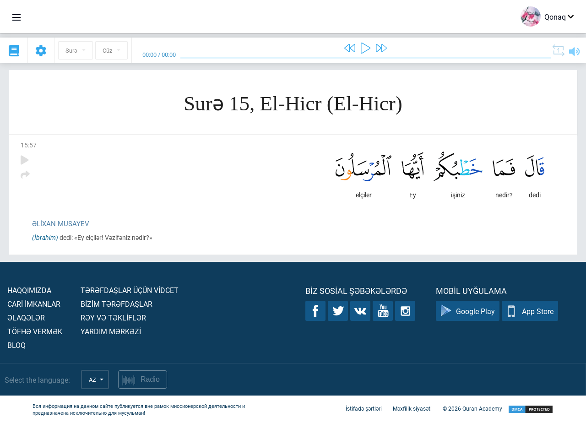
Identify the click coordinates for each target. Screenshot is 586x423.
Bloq (16, 345)
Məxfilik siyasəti (412, 408)
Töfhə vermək (34, 331)
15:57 (29, 145)
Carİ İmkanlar (33, 304)
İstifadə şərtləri (364, 408)
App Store (529, 311)
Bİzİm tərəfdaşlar (116, 304)
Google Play (467, 311)
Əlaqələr (26, 317)
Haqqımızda (29, 290)
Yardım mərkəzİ (111, 331)
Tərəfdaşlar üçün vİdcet (130, 290)
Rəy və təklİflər (113, 317)
